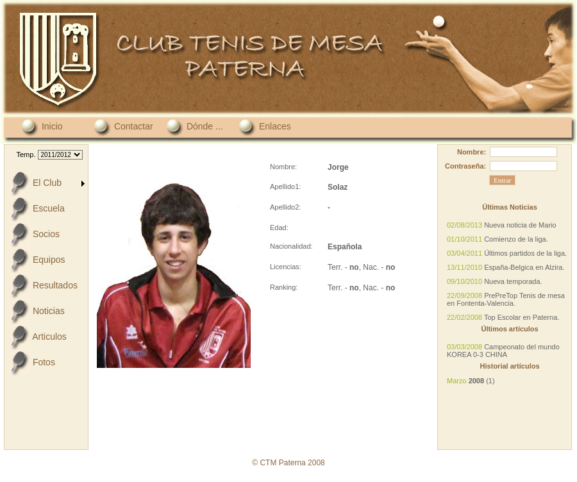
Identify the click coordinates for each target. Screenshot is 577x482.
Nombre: (471, 152)
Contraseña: (465, 166)
